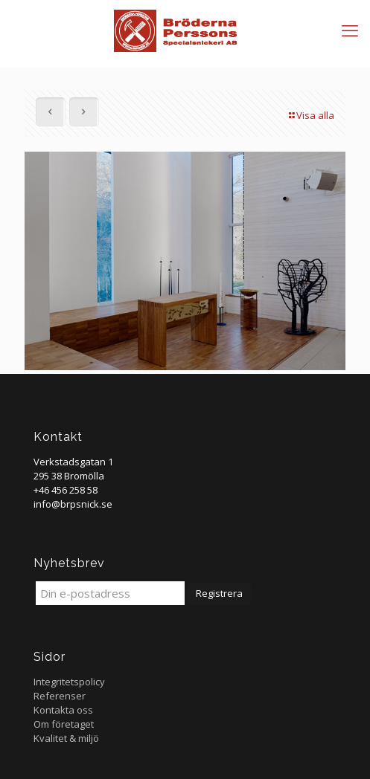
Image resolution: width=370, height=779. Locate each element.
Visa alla (310, 115)
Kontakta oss (63, 710)
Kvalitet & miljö (66, 738)
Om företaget (64, 724)
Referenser (60, 695)
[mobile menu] (350, 29)
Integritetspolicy (69, 681)
